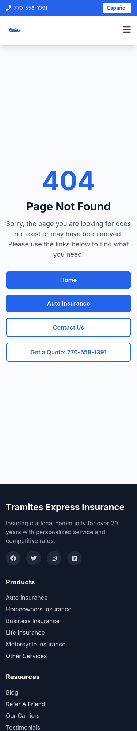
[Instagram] (54, 558)
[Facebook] (13, 558)
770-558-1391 (26, 8)
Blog (12, 692)
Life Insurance (25, 632)
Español (117, 8)
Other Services (26, 656)
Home (68, 280)
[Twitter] (33, 558)
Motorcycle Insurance (35, 644)
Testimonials (23, 727)
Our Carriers (23, 715)
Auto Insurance (68, 303)
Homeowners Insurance (39, 609)
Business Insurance (33, 621)
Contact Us (68, 327)
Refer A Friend (25, 704)
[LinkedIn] (74, 558)
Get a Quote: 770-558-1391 (68, 352)
